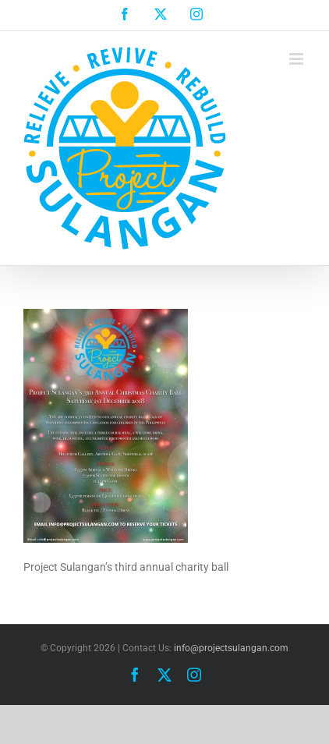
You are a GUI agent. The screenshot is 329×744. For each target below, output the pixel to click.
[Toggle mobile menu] (297, 59)
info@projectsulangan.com (231, 648)
